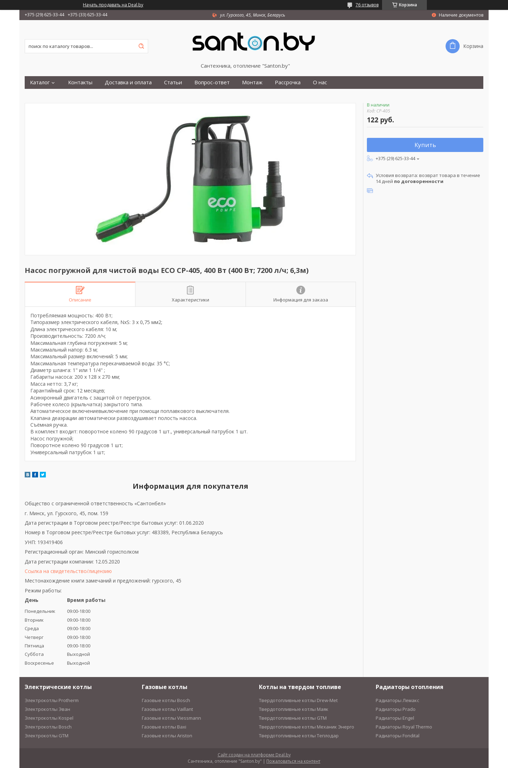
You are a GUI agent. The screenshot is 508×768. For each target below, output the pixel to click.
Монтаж (252, 82)
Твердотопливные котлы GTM (293, 718)
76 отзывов (367, 5)
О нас (320, 82)
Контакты (80, 82)
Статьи (173, 82)
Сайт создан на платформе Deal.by (254, 755)
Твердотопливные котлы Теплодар (299, 735)
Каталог (40, 82)
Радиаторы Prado (396, 709)
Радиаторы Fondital (397, 735)
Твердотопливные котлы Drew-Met (298, 700)
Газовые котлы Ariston (167, 735)
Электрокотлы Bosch (48, 727)
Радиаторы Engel (395, 718)
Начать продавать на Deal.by (113, 4)
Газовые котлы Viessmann (171, 718)
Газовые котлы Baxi (164, 727)
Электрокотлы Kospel (49, 718)
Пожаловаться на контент (293, 761)
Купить (425, 145)
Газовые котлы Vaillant (167, 709)
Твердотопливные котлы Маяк (293, 709)
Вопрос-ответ (212, 82)
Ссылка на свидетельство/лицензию (68, 571)
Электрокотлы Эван (47, 709)
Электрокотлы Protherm (52, 700)
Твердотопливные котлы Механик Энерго (306, 727)
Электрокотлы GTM (46, 735)
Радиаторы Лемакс (397, 700)
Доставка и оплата (128, 82)
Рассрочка (288, 82)
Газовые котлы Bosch (166, 700)
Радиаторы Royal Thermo (404, 727)
